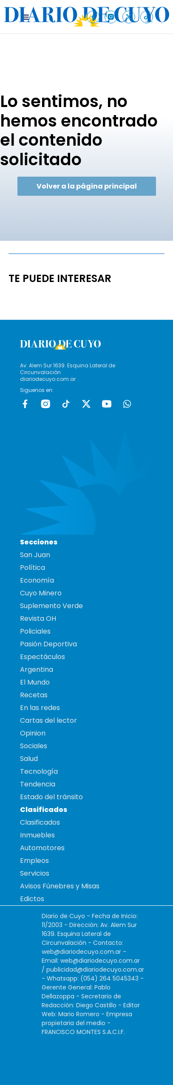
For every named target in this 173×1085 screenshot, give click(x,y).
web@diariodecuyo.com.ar (81, 951)
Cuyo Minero (41, 593)
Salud (29, 759)
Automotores (42, 848)
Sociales (33, 746)
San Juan (35, 555)
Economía (37, 580)
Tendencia (37, 784)
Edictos (32, 899)
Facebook (25, 404)
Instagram (45, 404)
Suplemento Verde (51, 606)
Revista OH (38, 618)
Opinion (32, 733)
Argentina (36, 669)
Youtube (107, 404)
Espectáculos (42, 657)
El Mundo (35, 682)
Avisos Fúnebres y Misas (59, 886)
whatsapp (127, 404)
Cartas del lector (48, 720)
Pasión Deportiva (48, 644)
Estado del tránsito (51, 797)
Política (32, 567)
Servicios (34, 873)
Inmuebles (37, 835)
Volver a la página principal (87, 186)
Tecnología (39, 771)
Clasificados (40, 822)
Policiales (35, 631)
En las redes (40, 708)
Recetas (34, 695)
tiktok (66, 404)
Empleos (34, 860)
